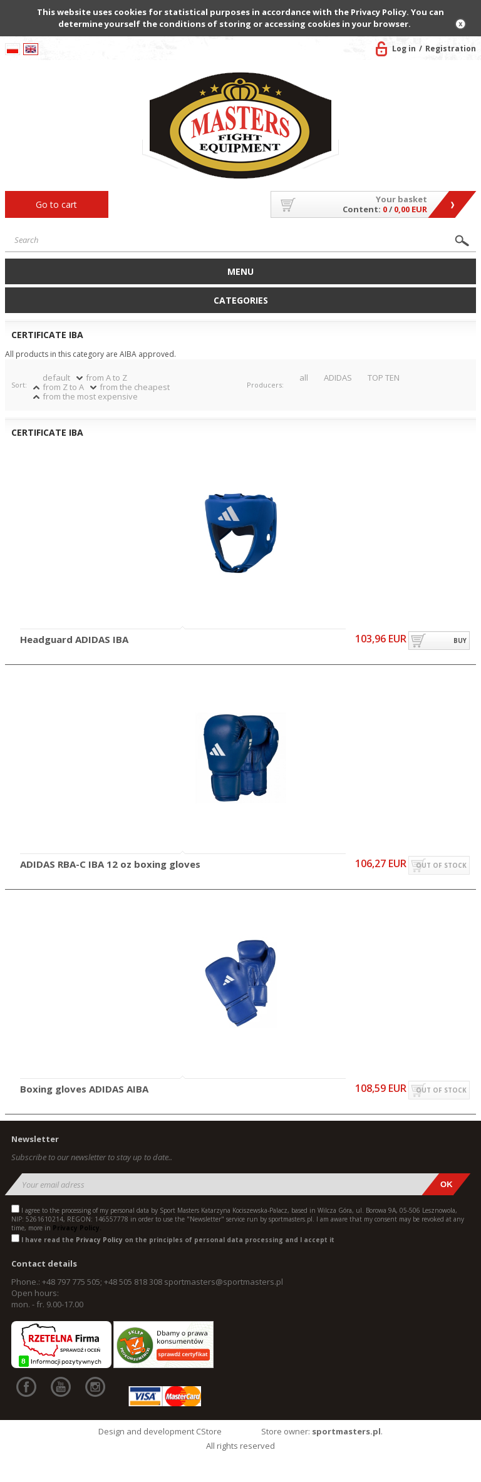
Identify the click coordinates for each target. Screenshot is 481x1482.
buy (460, 640)
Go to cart (56, 204)
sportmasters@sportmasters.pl (223, 1281)
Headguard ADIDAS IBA (74, 640)
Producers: (265, 384)
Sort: (19, 384)
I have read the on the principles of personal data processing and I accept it (177, 1239)
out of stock (441, 865)
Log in (404, 48)
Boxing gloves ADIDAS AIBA (84, 1089)
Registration (450, 48)
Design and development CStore (160, 1431)
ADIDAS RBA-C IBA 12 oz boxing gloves (110, 864)
